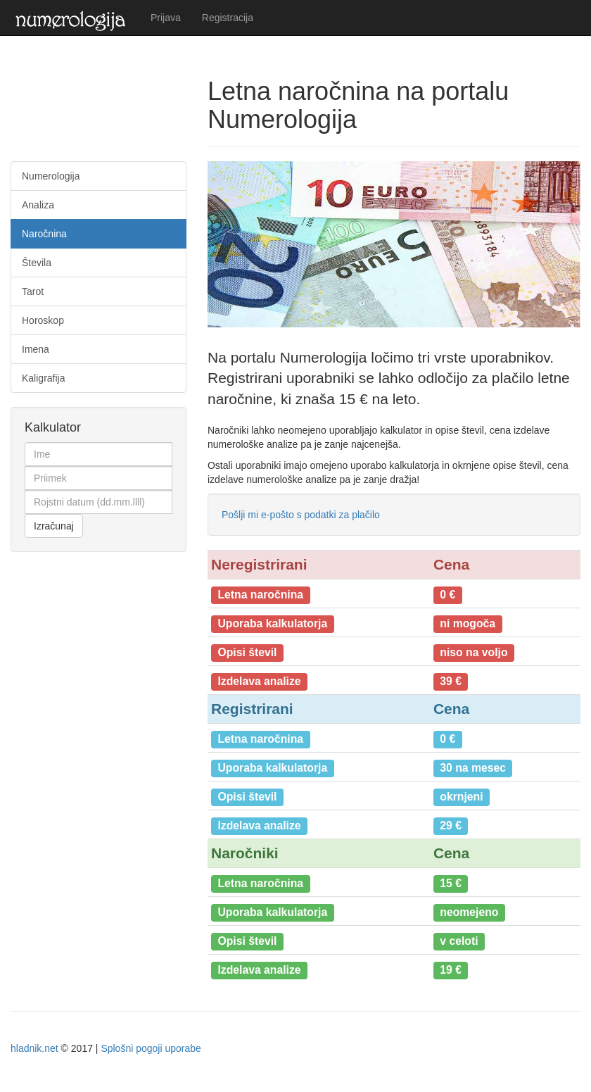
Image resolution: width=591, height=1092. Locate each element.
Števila (36, 262)
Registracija (227, 17)
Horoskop (43, 320)
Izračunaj (54, 526)
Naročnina (44, 233)
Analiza (38, 205)
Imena (35, 349)
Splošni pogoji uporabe (151, 1048)
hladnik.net (34, 1048)
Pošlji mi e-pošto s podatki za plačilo (301, 514)
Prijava (166, 17)
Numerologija (51, 176)
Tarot (33, 291)
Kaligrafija (43, 378)
